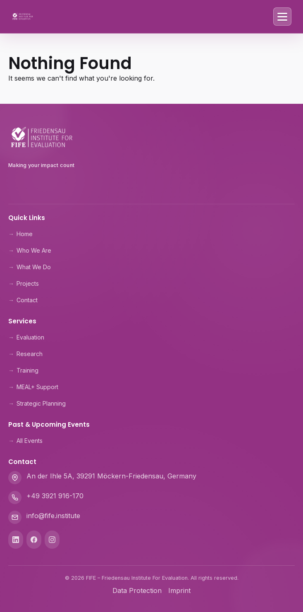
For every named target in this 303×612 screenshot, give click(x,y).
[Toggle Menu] (282, 16)
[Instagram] (52, 540)
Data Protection (137, 590)
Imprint (179, 590)
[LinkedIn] (15, 540)
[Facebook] (33, 540)
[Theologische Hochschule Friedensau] (151, 185)
